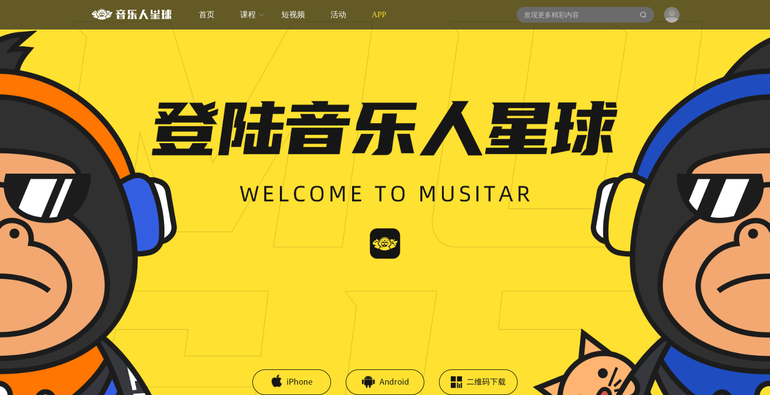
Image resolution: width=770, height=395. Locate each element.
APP (379, 14)
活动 (338, 14)
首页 (207, 14)
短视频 (293, 14)
